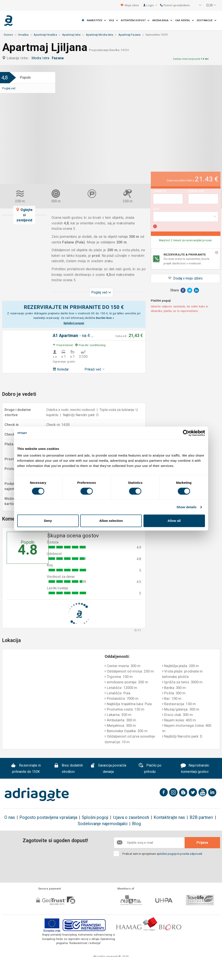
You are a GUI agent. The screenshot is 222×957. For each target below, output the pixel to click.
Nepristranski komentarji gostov (195, 768)
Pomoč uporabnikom (175, 5)
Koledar (61, 369)
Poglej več (9, 88)
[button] (197, 5)
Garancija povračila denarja (108, 768)
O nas (9, 817)
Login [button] (151, 5)
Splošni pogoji (95, 817)
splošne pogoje (167, 853)
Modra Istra (41, 58)
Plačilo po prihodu (150, 768)
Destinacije (206, 20)
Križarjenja (162, 20)
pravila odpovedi (191, 853)
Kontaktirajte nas (169, 817)
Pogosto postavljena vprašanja (48, 817)
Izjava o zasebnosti (131, 817)
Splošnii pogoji (73, 323)
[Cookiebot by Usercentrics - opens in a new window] (186, 433)
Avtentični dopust (135, 20)
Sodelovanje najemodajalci (103, 823)
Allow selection (111, 520)
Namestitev (96, 20)
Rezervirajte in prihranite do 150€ (26, 768)
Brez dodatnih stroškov (68, 768)
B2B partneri (201, 817)
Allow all (174, 520)
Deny (48, 520)
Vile (113, 20)
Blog (136, 823)
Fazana (58, 58)
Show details (186, 507)
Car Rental (184, 20)
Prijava (202, 842)
